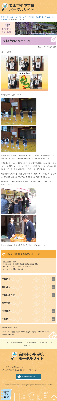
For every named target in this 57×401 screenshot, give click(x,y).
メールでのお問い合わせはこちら (15, 269)
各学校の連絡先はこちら (14, 367)
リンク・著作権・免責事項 (14, 342)
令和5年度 (4, 19)
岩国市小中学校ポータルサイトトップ (13, 17)
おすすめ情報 (6, 393)
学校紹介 (6, 279)
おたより (6, 287)
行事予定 (6, 303)
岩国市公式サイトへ (29, 376)
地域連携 (6, 311)
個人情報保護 (31, 342)
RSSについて (28, 345)
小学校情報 (30, 17)
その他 (5, 319)
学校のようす (48, 17)
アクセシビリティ (46, 342)
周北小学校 (39, 17)
